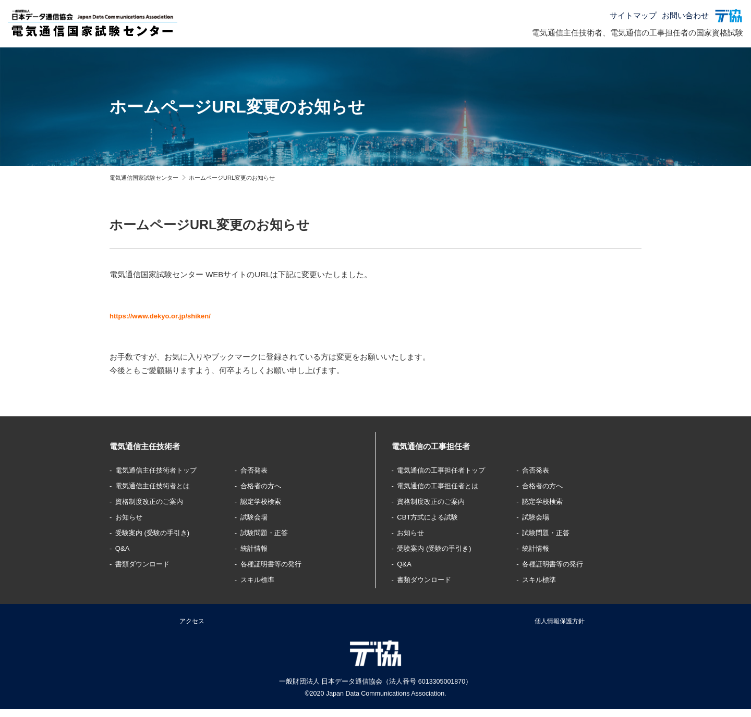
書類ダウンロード (147, 563)
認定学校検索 (264, 501)
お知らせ (132, 516)
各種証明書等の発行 (276, 563)
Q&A (124, 547)
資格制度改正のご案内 (155, 501)
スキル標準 (260, 579)
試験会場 (256, 516)
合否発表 (256, 469)
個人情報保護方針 (559, 624)
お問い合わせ (685, 15)
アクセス (191, 624)
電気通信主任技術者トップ (163, 469)
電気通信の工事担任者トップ (449, 469)
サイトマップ (633, 15)
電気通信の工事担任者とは (445, 485)
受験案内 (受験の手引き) (159, 532)
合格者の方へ (264, 485)
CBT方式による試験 (433, 516)
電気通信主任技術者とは (159, 485)
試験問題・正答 (268, 532)
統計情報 (256, 547)
